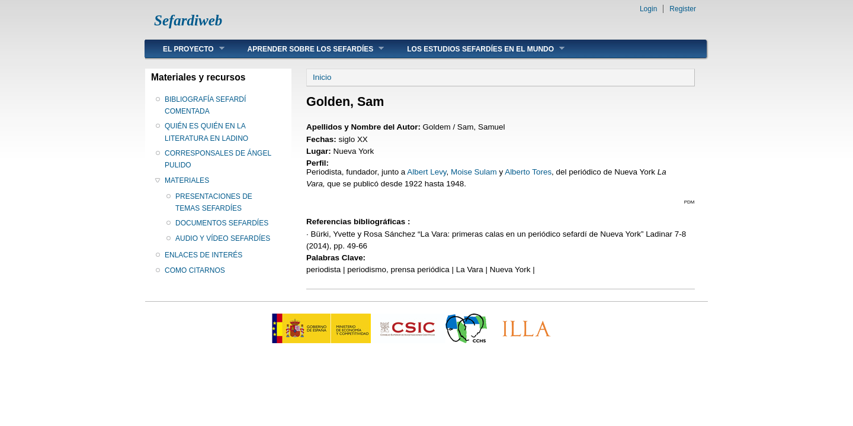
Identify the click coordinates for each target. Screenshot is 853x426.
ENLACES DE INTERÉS (203, 255)
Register (682, 9)
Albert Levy (426, 171)
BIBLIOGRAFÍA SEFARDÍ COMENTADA (205, 105)
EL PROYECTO (185, 48)
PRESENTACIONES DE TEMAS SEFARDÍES (213, 202)
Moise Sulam (474, 171)
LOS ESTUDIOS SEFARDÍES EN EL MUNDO (477, 48)
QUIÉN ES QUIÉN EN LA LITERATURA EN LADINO (206, 132)
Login (648, 9)
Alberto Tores (528, 171)
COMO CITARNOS (195, 270)
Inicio (322, 77)
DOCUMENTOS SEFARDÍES (221, 223)
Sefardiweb (188, 20)
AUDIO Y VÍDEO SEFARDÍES (222, 238)
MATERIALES (187, 180)
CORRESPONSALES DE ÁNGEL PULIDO (218, 159)
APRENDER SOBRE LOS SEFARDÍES (307, 48)
